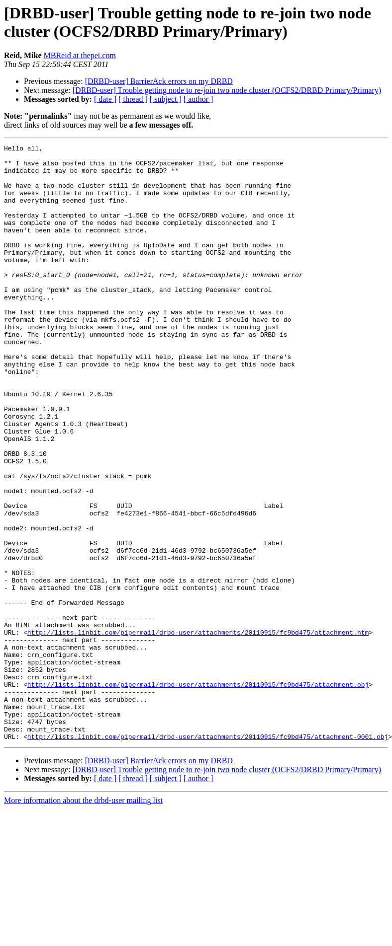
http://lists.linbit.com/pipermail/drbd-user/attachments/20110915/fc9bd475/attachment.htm (198, 730)
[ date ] (105, 99)
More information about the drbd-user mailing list (83, 919)
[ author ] (198, 99)
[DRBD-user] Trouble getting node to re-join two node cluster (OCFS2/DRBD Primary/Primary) (227, 90)
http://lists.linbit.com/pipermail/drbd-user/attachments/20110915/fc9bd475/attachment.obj (198, 793)
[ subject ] (166, 99)
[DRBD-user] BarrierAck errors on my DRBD (159, 81)
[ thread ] (133, 99)
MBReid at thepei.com (80, 55)
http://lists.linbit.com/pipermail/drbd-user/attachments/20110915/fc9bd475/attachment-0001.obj (207, 855)
